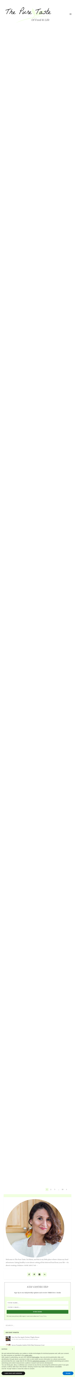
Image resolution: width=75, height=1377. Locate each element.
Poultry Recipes (40, 350)
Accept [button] (68, 1373)
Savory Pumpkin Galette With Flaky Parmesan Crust (36, 465)
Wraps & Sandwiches (40, 1056)
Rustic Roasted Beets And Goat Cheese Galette (31, 818)
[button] (72, 1349)
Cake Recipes (25, 591)
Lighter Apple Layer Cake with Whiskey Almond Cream (32, 585)
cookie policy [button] (28, 1355)
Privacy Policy (42, 1316)
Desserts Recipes (36, 591)
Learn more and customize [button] (13, 1373)
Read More (12, 362)
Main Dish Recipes (28, 350)
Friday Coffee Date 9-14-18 (22, 937)
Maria (10, 350)
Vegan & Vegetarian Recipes (47, 470)
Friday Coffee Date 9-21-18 (22, 701)
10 (62, 1189)
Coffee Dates (26, 706)
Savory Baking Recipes (29, 470)
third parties (35, 1357)
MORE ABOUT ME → (31, 1265)
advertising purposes (39, 1361)
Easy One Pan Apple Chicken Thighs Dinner (34, 346)
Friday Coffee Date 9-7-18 (22, 1165)
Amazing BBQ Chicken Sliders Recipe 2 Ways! (34, 1052)
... (58, 1189)
